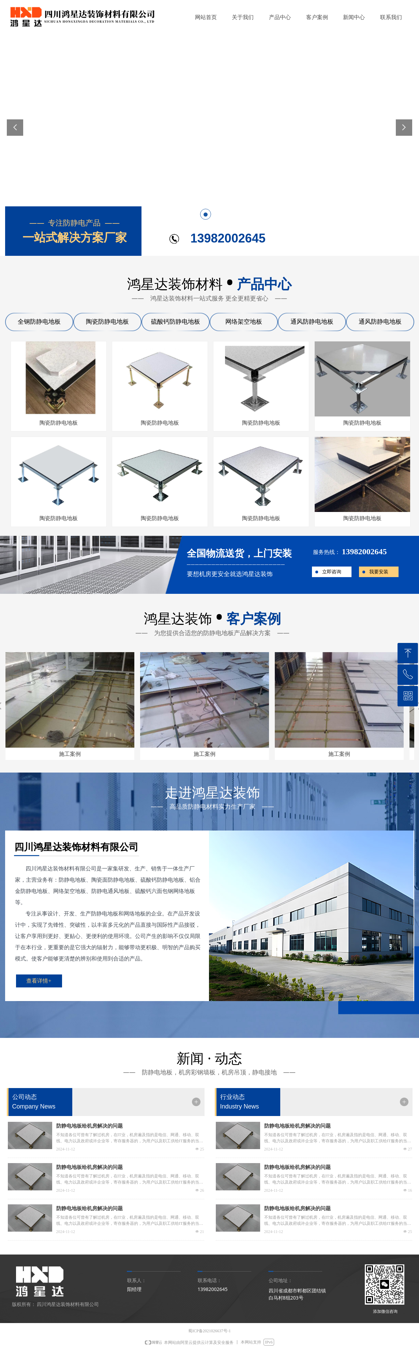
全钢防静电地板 (39, 321)
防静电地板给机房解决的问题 (89, 1126)
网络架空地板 (243, 321)
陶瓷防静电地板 (107, 321)
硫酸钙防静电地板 (175, 321)
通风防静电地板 (311, 321)
